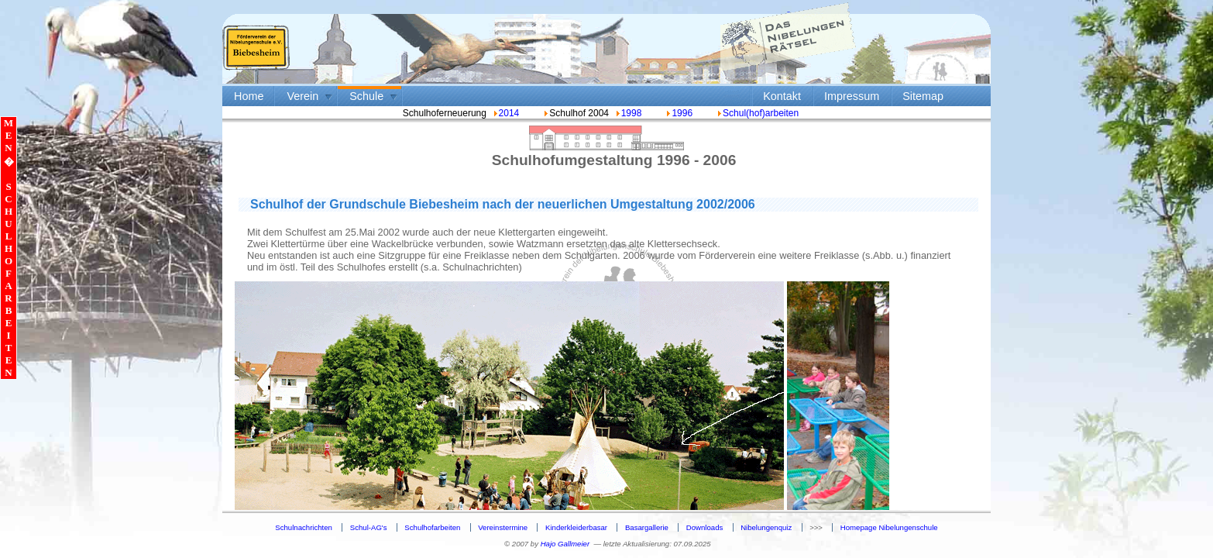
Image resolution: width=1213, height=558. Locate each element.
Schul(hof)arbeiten (757, 113)
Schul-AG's (368, 527)
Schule (366, 96)
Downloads (704, 527)
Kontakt (782, 96)
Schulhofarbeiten (432, 527)
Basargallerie (646, 527)
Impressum (851, 96)
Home (248, 96)
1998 (631, 113)
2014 (509, 113)
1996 (678, 113)
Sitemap (922, 96)
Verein (302, 96)
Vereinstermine (502, 527)
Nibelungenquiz (766, 527)
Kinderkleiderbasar (576, 527)
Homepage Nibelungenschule (889, 527)
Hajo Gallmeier (565, 543)
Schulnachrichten (303, 527)
